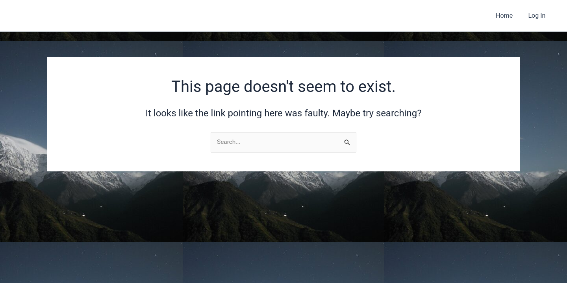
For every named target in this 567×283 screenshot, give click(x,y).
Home (508, 15)
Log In (538, 15)
